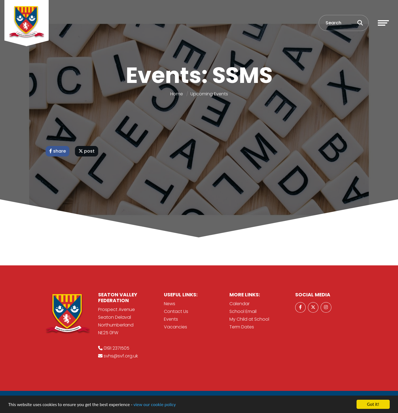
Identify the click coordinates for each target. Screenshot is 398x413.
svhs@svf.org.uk (121, 356)
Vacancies (175, 327)
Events (171, 319)
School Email (242, 311)
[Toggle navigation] (383, 23)
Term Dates (241, 327)
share (58, 151)
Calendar (239, 303)
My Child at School (249, 319)
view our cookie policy (154, 405)
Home (176, 94)
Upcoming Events (209, 94)
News (169, 303)
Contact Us (176, 311)
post (87, 151)
